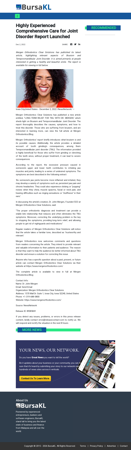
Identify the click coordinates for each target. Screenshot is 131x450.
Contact (124, 446)
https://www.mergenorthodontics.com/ (44, 266)
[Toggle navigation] (17, 16)
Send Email (27, 287)
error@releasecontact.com (51, 320)
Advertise (111, 446)
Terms (83, 446)
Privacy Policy (96, 446)
